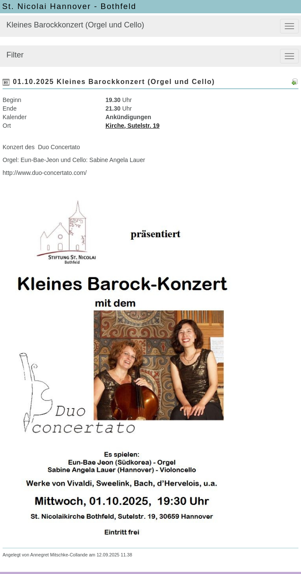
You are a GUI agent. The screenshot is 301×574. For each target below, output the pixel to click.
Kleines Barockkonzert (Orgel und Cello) (75, 25)
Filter (15, 55)
